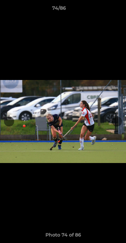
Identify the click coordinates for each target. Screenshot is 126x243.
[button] (102, 10)
